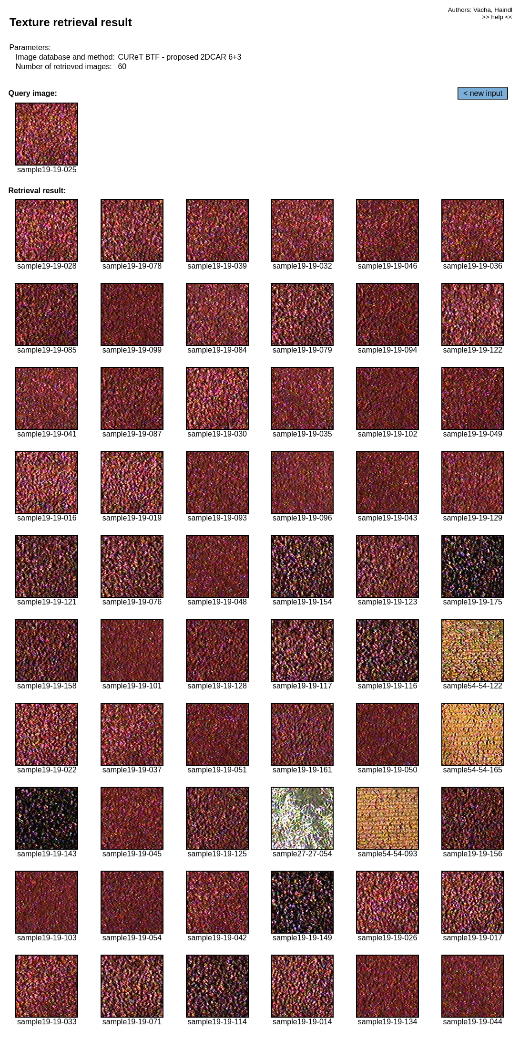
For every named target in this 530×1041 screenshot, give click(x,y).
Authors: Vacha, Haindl (480, 9)
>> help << (497, 17)
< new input (482, 93)
